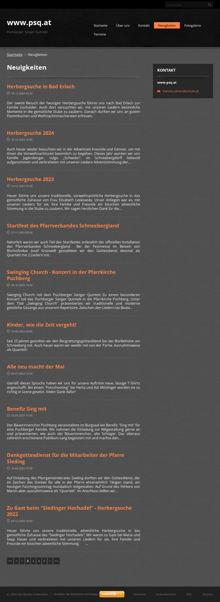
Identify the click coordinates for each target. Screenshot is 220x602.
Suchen (209, 4)
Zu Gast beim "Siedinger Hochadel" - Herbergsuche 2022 (69, 512)
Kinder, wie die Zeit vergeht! (41, 326)
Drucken (208, 595)
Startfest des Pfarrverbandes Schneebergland (63, 227)
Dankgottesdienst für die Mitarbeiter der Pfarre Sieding (65, 460)
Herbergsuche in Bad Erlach (41, 88)
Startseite (100, 27)
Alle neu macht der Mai (35, 368)
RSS (188, 595)
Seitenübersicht (166, 595)
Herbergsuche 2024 (30, 134)
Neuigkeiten (167, 27)
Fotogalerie (192, 27)
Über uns (123, 27)
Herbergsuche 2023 (30, 180)
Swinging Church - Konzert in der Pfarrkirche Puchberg (61, 276)
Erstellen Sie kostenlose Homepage (76, 594)
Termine (100, 36)
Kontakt (144, 27)
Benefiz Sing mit (27, 410)
